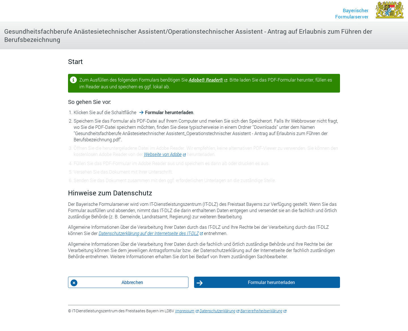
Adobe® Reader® (206, 80)
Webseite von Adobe (163, 154)
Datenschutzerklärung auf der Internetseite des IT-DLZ (149, 233)
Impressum (184, 310)
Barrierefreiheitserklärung (261, 310)
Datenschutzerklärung (217, 310)
